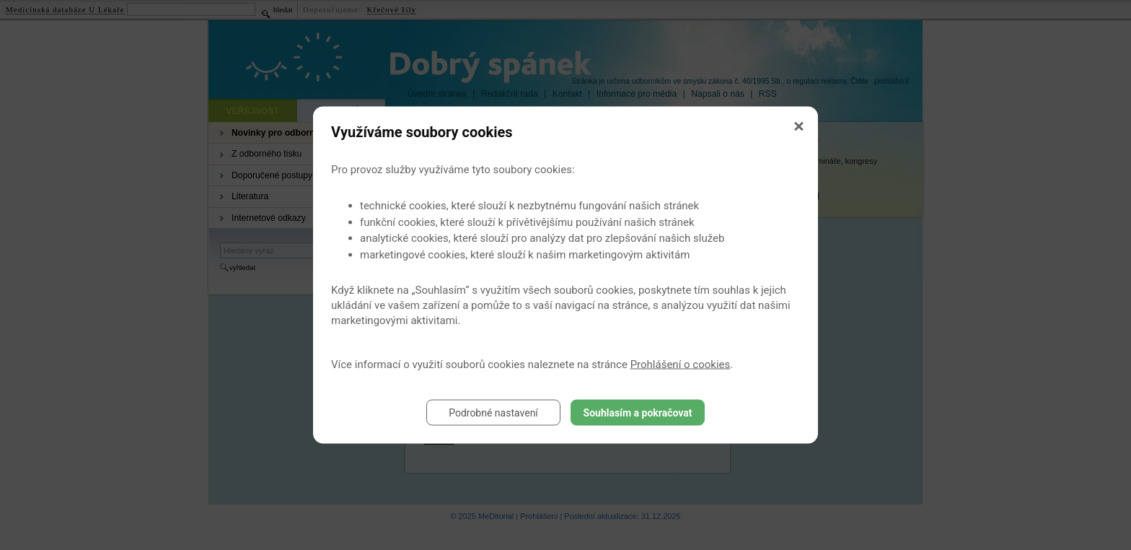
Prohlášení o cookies (680, 364)
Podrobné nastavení (493, 413)
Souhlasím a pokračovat (638, 413)
